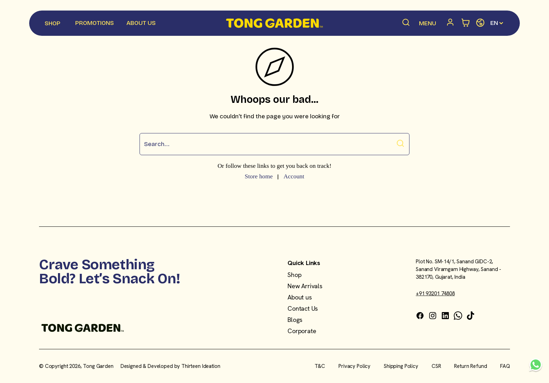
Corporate (302, 331)
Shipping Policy (401, 366)
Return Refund (470, 366)
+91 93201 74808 (435, 293)
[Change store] (480, 23)
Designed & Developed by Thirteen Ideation (170, 366)
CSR (436, 366)
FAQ (505, 366)
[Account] (451, 23)
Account (294, 176)
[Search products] (406, 23)
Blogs (295, 320)
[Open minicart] (465, 23)
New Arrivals (305, 286)
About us (300, 297)
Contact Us (303, 308)
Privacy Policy (354, 366)
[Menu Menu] (427, 24)
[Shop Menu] (52, 24)
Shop (294, 275)
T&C (320, 366)
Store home (259, 176)
